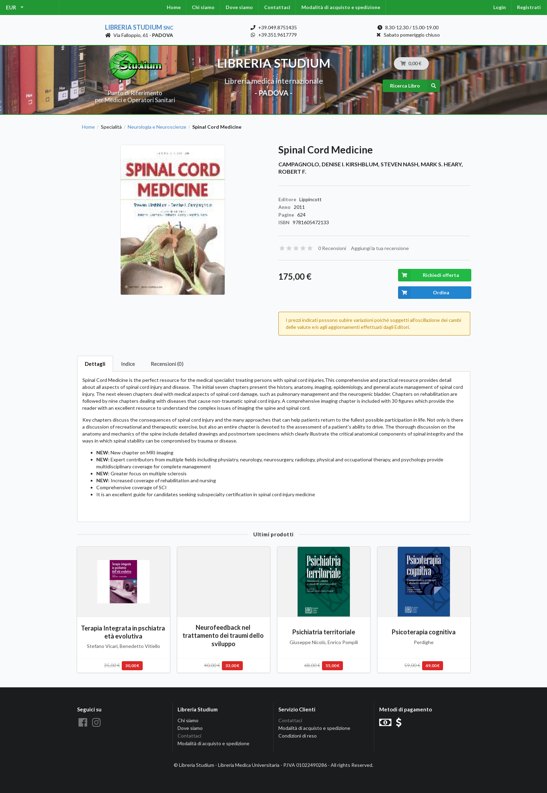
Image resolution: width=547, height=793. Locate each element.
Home (174, 7)
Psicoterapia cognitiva (424, 632)
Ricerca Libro (415, 86)
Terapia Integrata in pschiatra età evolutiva (123, 632)
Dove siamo (239, 7)
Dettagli (95, 364)
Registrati (529, 7)
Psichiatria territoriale (323, 632)
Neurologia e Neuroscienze (157, 126)
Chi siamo (203, 7)
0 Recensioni (332, 248)
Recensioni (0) (167, 364)
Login (499, 7)
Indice (128, 364)
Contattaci (277, 7)
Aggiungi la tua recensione (380, 248)
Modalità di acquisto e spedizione (340, 7)
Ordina (423, 292)
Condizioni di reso (297, 736)
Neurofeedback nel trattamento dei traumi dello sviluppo (223, 635)
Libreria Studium (139, 27)
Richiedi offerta (428, 275)
